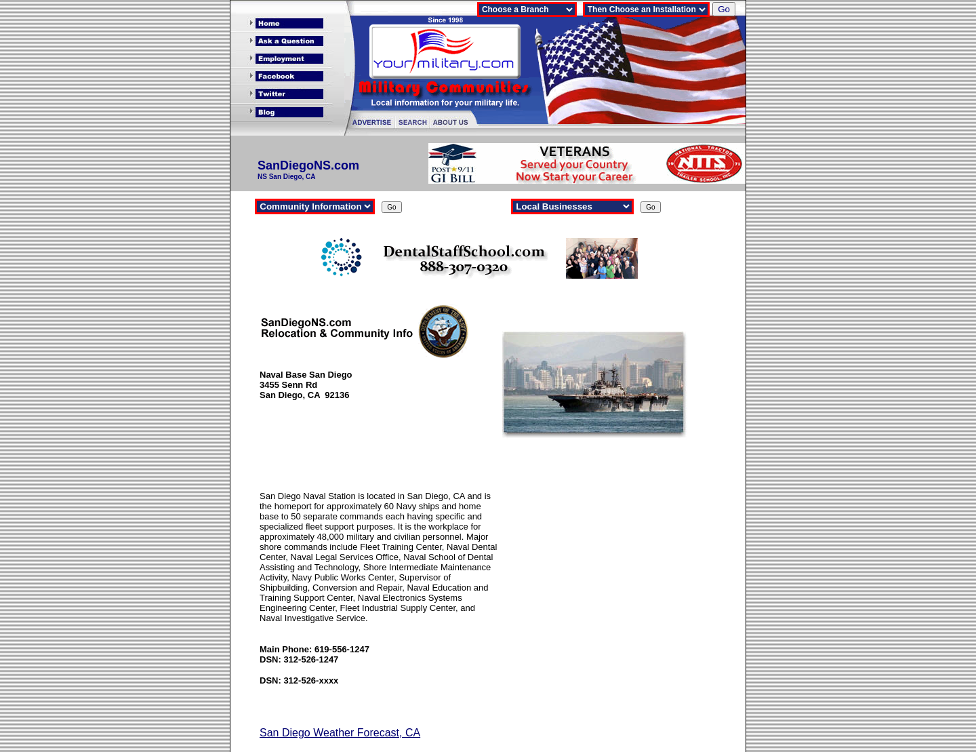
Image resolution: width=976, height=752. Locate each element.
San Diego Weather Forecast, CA (340, 732)
